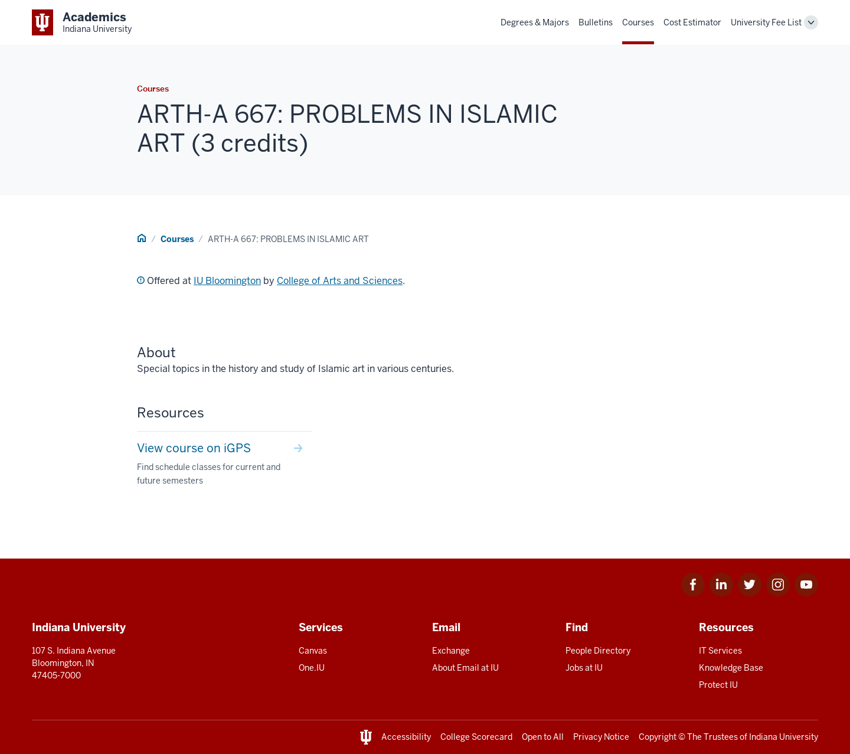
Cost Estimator (692, 22)
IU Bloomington (227, 281)
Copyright (657, 737)
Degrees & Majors (535, 22)
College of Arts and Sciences (340, 281)
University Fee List (766, 22)
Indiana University (783, 737)
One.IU (312, 667)
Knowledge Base (731, 667)
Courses (638, 22)
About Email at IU (465, 667)
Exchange (451, 650)
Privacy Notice (601, 737)
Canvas (313, 650)
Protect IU (718, 685)
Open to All (543, 737)
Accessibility (406, 737)
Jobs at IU (584, 667)
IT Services (720, 650)
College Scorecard (476, 737)
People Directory (597, 650)
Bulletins (595, 22)
